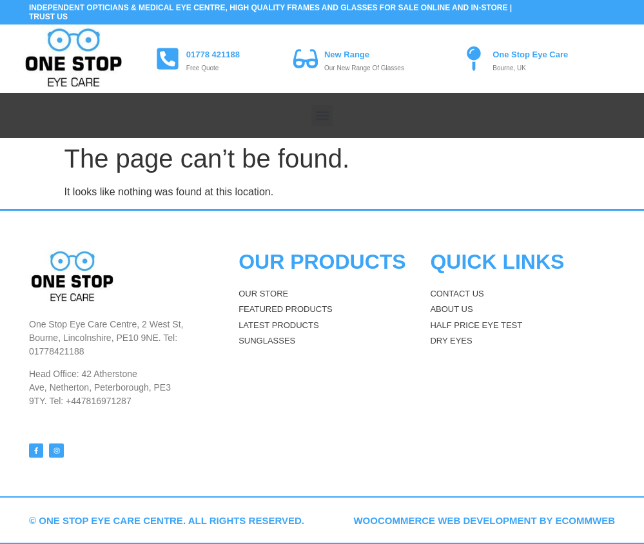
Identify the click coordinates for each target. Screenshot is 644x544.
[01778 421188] (167, 58)
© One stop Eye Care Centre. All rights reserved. (166, 519)
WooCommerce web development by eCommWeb (484, 519)
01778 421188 (213, 54)
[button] (322, 115)
